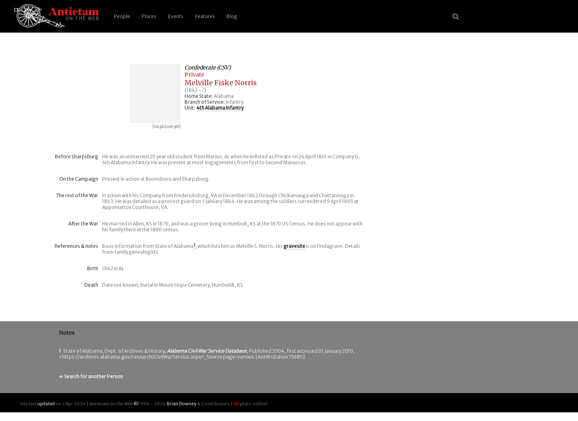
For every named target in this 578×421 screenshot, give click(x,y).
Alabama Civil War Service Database (207, 351)
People (122, 16)
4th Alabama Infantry (219, 108)
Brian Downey (181, 403)
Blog (232, 16)
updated (46, 403)
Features (205, 16)
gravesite (294, 246)
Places (149, 16)
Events (175, 16)
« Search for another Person (91, 376)
